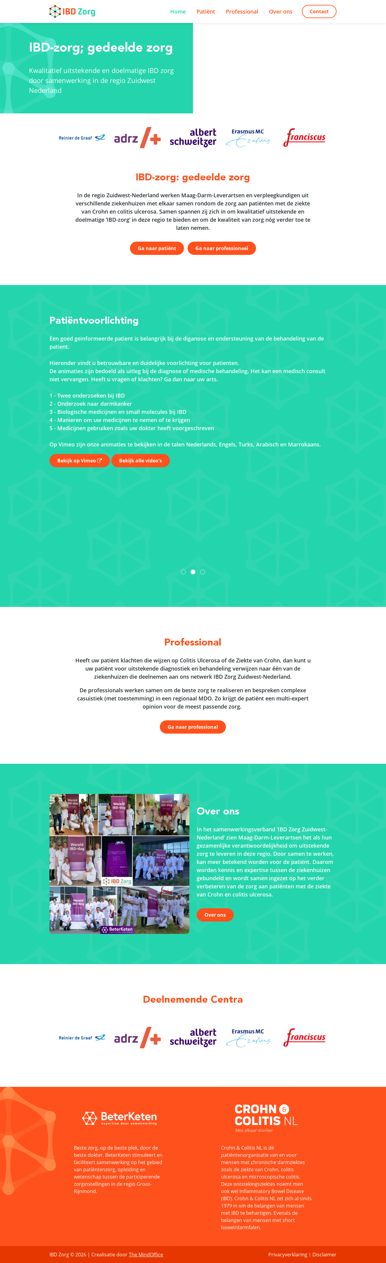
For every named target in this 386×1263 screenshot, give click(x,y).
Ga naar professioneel (221, 248)
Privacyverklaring (287, 1254)
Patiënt (206, 11)
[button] (183, 572)
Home (178, 11)
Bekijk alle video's (140, 460)
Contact (319, 11)
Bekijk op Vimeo (76, 460)
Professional (242, 11)
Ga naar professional (193, 727)
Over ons (281, 11)
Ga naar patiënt (157, 248)
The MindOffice (146, 1254)
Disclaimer (324, 1254)
